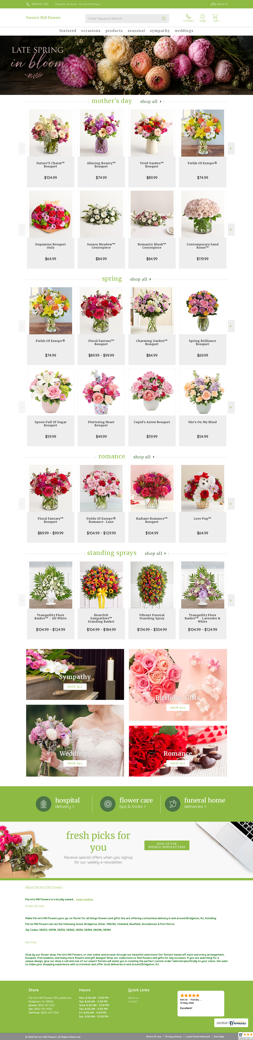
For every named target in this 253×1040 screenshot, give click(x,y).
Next (231, 148)
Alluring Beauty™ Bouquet (101, 164)
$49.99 (101, 436)
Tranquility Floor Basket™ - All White (51, 616)
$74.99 (101, 177)
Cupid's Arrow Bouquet (152, 422)
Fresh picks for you (98, 847)
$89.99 (152, 177)
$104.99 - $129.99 (101, 533)
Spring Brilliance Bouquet (202, 342)
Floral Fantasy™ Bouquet (101, 342)
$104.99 (50, 177)
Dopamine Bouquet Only (50, 245)
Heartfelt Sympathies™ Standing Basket (101, 618)
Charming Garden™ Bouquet (152, 342)
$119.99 (202, 258)
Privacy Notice (173, 1036)
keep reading (84, 899)
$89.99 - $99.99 (101, 355)
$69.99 (202, 355)
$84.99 (101, 258)
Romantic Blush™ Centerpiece (152, 245)
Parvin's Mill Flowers (43, 18)
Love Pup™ (202, 518)
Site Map (219, 1036)
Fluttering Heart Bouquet (101, 423)
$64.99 (50, 258)
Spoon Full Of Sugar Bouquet (51, 423)
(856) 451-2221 (40, 4)
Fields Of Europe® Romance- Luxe (101, 520)
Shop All (149, 101)
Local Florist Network (198, 1036)
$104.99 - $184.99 (101, 629)
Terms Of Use (153, 1036)
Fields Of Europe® (202, 163)
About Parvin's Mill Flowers (44, 887)
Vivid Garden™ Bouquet (152, 164)
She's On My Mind (202, 422)
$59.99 (50, 436)
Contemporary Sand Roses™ (203, 245)
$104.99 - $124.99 (50, 629)
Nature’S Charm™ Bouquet (50, 164)
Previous (21, 148)
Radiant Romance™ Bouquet (152, 520)
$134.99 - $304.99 (152, 629)
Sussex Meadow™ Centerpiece (101, 245)
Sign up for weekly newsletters (166, 845)
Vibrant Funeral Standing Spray (152, 616)
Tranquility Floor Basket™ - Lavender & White (202, 618)
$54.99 (202, 436)
